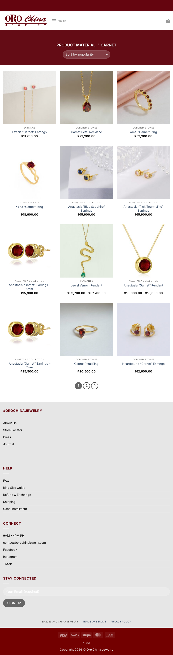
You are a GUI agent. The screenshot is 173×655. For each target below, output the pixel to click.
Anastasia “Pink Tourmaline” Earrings (143, 208)
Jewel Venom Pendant (86, 285)
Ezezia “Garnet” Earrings (29, 132)
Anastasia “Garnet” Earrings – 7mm (29, 365)
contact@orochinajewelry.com (24, 542)
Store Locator (12, 430)
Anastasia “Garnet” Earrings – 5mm (29, 287)
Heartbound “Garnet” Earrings (143, 363)
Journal (8, 444)
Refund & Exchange (17, 494)
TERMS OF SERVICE (95, 621)
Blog (86, 643)
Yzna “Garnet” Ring (29, 207)
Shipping (9, 501)
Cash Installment (15, 509)
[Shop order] (86, 54)
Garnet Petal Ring (86, 363)
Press (7, 437)
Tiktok (7, 564)
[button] (59, 21)
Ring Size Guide (14, 487)
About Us (10, 423)
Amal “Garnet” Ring (143, 132)
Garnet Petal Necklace (86, 132)
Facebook (10, 549)
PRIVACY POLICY (121, 621)
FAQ (6, 480)
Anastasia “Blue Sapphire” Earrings (86, 208)
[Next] (94, 385)
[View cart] (168, 20)
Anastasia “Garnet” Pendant (143, 285)
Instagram (10, 556)
